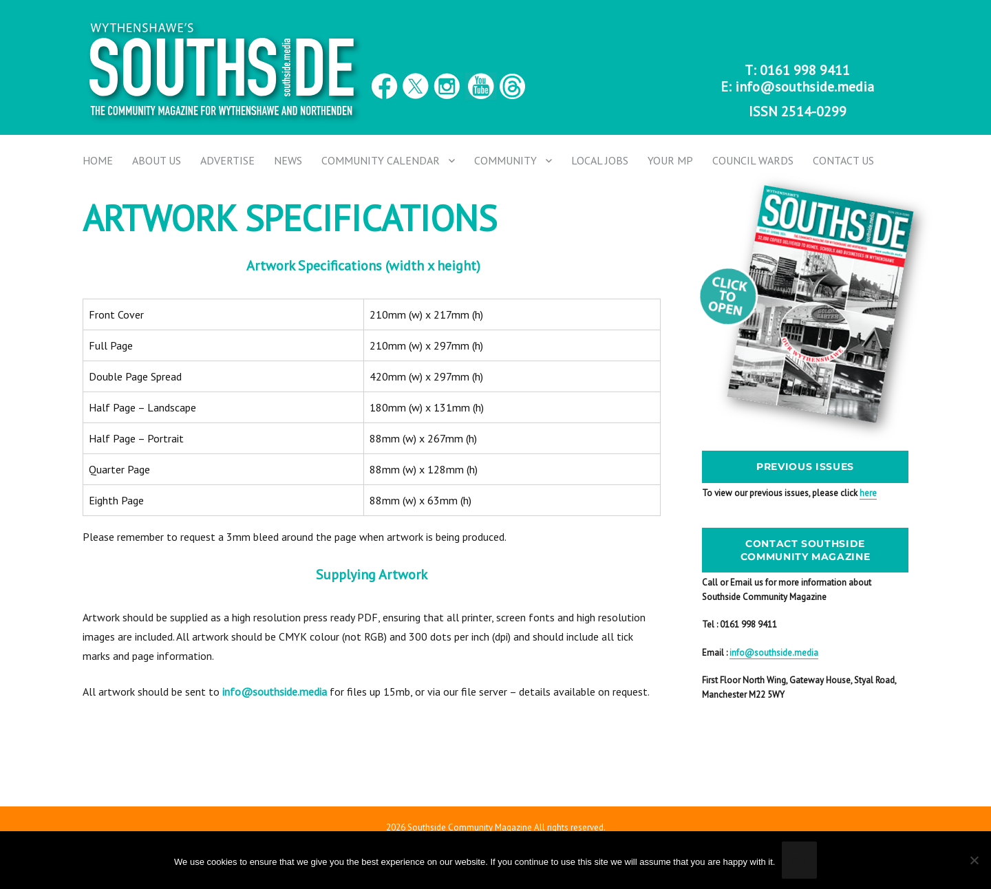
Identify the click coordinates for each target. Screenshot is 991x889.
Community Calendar (380, 160)
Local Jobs (599, 160)
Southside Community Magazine (469, 827)
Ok (799, 861)
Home (98, 160)
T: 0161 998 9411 (797, 70)
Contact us (843, 160)
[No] (974, 860)
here (868, 493)
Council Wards (752, 160)
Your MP (670, 160)
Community (505, 160)
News (288, 160)
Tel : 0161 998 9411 (739, 624)
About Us (156, 160)
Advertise (227, 160)
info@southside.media (804, 87)
